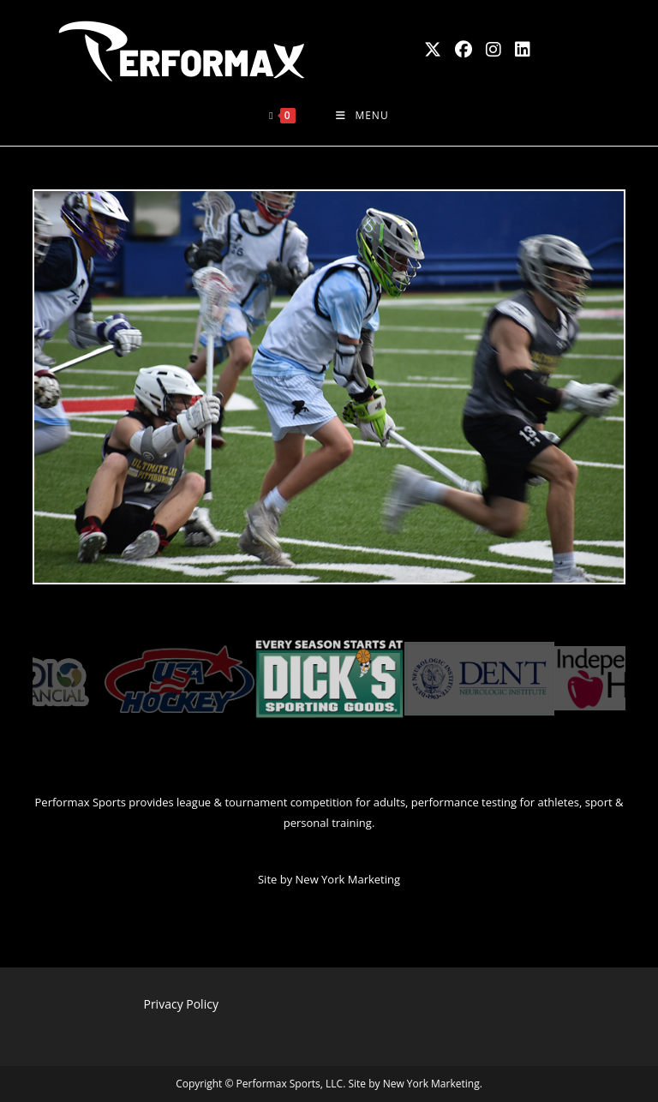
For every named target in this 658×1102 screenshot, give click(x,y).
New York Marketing (348, 879)
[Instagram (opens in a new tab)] (493, 49)
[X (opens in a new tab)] (432, 49)
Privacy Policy (180, 1004)
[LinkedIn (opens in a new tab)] (522, 49)
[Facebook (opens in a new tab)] (463, 49)
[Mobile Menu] (362, 116)
